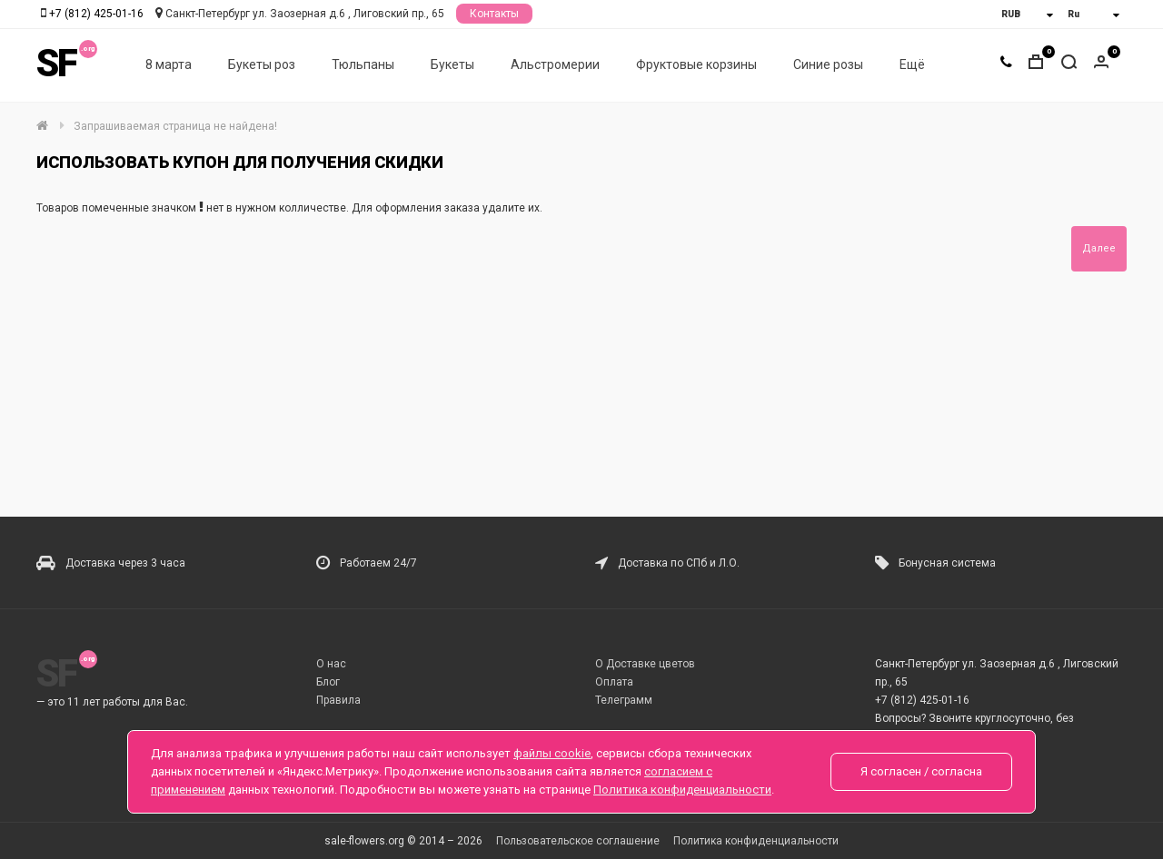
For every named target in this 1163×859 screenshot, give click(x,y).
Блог (328, 682)
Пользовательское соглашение (578, 840)
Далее (1099, 248)
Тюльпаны (363, 64)
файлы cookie (552, 753)
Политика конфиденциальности (756, 840)
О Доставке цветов (645, 663)
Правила (338, 700)
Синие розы (828, 64)
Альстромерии (555, 64)
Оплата (614, 682)
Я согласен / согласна (921, 771)
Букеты (452, 64)
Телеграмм (623, 700)
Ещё (912, 64)
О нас (331, 663)
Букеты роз (261, 64)
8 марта (168, 64)
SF (56, 63)
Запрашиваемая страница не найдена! (175, 126)
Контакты (494, 13)
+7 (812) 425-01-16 (96, 13)
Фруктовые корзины (696, 64)
